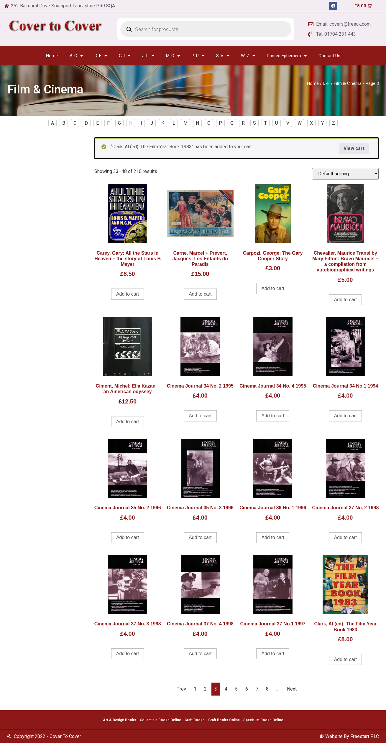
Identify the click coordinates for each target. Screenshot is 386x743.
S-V (222, 56)
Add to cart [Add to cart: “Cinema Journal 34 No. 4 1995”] (272, 415)
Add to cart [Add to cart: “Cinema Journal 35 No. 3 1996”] (200, 537)
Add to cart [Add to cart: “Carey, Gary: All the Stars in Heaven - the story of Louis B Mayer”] (127, 293)
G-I (124, 56)
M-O (173, 56)
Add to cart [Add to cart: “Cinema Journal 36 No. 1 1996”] (272, 537)
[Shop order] (345, 173)
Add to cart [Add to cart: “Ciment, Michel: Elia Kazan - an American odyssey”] (127, 421)
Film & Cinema (348, 83)
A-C (76, 56)
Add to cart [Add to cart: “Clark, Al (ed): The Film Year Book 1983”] (345, 659)
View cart (354, 148)
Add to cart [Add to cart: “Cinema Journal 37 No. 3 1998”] (127, 653)
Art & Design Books (119, 720)
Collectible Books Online (160, 720)
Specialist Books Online (263, 720)
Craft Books (195, 720)
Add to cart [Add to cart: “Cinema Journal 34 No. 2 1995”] (200, 415)
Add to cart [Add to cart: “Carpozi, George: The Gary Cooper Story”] (272, 288)
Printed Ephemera (287, 56)
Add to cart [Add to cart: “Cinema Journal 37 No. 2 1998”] (345, 537)
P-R (198, 56)
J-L (148, 56)
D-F (101, 56)
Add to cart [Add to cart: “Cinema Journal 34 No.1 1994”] (345, 415)
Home (52, 55)
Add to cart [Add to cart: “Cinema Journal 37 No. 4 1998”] (200, 653)
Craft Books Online (224, 720)
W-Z (248, 56)
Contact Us (329, 55)
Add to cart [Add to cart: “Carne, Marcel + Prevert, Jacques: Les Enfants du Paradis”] (200, 293)
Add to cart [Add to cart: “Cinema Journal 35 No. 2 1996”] (127, 537)
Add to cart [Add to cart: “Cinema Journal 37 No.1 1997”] (272, 653)
